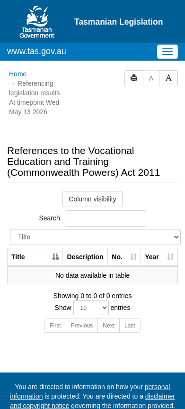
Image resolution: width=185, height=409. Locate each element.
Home (17, 74)
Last (129, 325)
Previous (82, 325)
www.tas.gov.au (36, 51)
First (55, 325)
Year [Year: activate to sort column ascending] (152, 257)
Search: (92, 218)
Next (109, 325)
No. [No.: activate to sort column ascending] (117, 257)
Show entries (93, 307)
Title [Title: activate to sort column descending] (18, 257)
